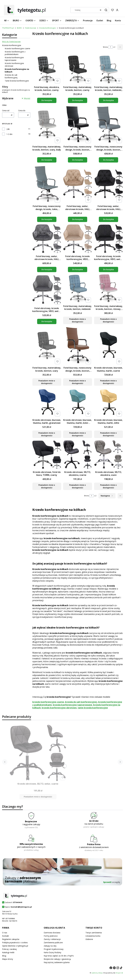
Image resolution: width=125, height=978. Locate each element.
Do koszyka (46, 100)
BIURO (19, 28)
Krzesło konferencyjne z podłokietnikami (15, 53)
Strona (105, 47)
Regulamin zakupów (10, 939)
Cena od (5, 110)
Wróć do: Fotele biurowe (11, 41)
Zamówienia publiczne (53, 942)
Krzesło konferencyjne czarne (17, 48)
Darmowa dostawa (52, 932)
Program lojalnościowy (53, 949)
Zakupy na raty (50, 946)
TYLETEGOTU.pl (8, 28)
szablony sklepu (97, 973)
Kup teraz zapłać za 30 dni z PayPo (59, 955)
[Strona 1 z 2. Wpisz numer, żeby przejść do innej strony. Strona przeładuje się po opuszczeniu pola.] (110, 47)
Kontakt (5, 936)
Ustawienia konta (92, 936)
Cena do (21, 110)
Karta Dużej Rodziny (52, 952)
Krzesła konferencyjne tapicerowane (14, 58)
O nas (4, 932)
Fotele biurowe (30, 28)
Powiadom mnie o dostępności (77, 320)
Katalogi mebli (8, 952)
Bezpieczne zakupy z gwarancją (57, 959)
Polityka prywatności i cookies (15, 942)
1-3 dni (9, 134)
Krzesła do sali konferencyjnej (11, 76)
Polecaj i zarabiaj (9, 949)
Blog (4, 955)
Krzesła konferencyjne (47, 28)
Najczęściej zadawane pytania (57, 962)
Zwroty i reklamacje (52, 939)
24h (8, 129)
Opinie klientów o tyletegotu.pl (15, 946)
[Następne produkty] (106, 495)
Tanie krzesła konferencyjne (17, 80)
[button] (106, 10)
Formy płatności (51, 936)
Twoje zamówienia (93, 932)
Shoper (118, 973)
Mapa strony (7, 959)
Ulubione (89, 939)
